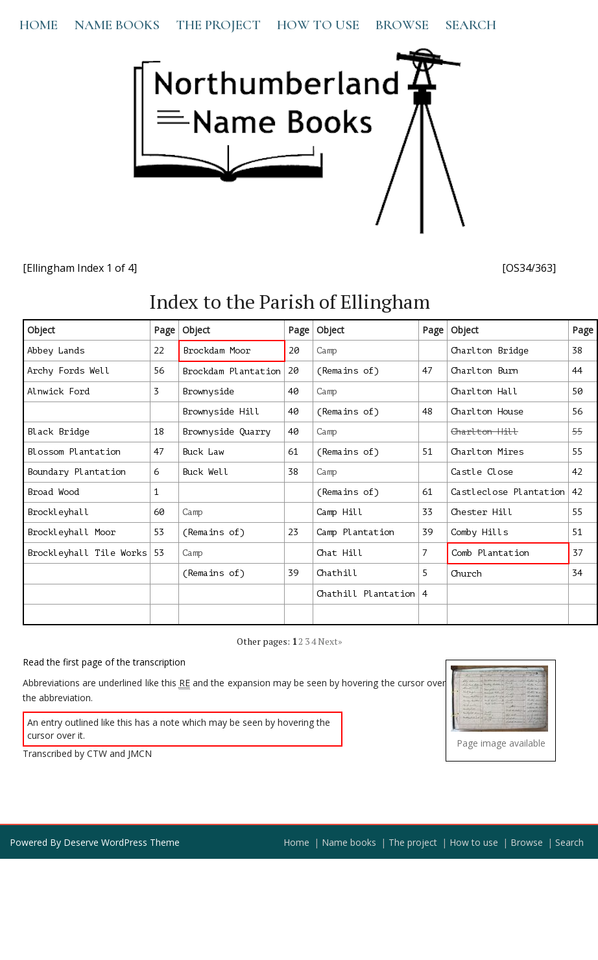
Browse (402, 25)
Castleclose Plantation (508, 492)
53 (159, 532)
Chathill (337, 573)
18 (159, 432)
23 (293, 532)
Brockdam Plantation (231, 371)
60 (159, 512)
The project (218, 25)
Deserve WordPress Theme (122, 842)
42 (577, 472)
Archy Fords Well (68, 371)
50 (577, 391)
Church (466, 574)
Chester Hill (482, 512)
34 (577, 573)
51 (427, 452)
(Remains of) (348, 371)
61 (293, 452)
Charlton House (487, 411)
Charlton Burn (484, 371)
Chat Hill (340, 553)
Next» (330, 641)
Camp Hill (340, 512)
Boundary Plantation (76, 472)
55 (577, 452)
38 (577, 350)
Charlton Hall (484, 391)
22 (159, 350)
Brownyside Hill (221, 411)
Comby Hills (479, 532)
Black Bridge (58, 432)
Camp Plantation (355, 532)
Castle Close (482, 472)
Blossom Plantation (74, 452)
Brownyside (208, 391)
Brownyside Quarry (226, 432)
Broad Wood (53, 492)
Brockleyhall (58, 512)
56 (159, 371)
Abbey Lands (55, 350)
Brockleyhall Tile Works (87, 553)
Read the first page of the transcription (104, 662)
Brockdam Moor (216, 350)
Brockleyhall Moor (71, 532)
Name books (117, 25)
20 (294, 350)
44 (577, 371)
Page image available (501, 743)
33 (427, 512)
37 (578, 553)
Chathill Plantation (366, 594)
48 (427, 411)
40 (293, 391)
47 (427, 371)
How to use (318, 25)
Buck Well (205, 472)
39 (427, 532)
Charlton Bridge (490, 350)
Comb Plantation (490, 553)
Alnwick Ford (58, 391)
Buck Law (203, 452)
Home (38, 25)
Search (470, 25)
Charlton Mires (487, 452)
